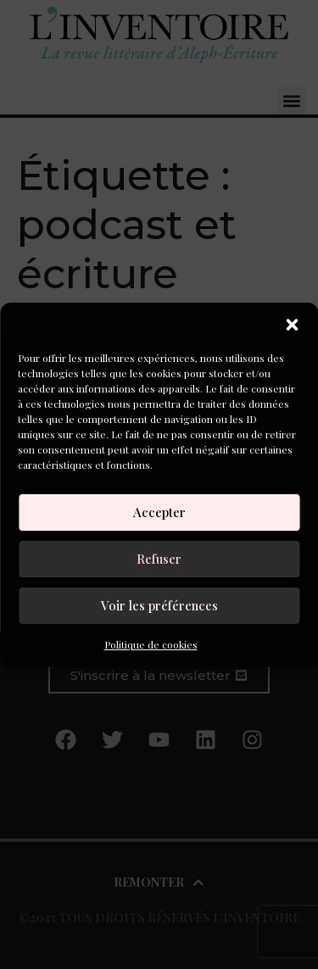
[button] (291, 324)
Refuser (159, 558)
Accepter (159, 512)
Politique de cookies (151, 644)
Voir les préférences (159, 605)
